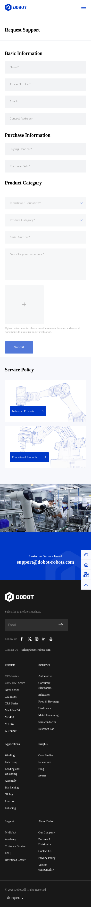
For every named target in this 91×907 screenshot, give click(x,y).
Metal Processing (48, 715)
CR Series (11, 696)
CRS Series (11, 703)
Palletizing (11, 762)
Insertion (10, 801)
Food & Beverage (48, 701)
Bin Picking (12, 787)
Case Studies (45, 755)
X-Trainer (11, 731)
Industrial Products (28, 411)
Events (42, 775)
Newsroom (44, 762)
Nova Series (12, 689)
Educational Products (29, 457)
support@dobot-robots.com (45, 562)
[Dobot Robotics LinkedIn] (44, 639)
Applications (12, 744)
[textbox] (45, 215)
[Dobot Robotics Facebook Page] (21, 639)
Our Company (46, 832)
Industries (44, 665)
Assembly (11, 780)
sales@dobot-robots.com (36, 649)
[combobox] (45, 215)
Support (9, 821)
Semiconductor (47, 722)
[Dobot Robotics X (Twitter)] (30, 639)
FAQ (7, 853)
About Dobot (46, 821)
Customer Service (15, 846)
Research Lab (46, 729)
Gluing (9, 794)
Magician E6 (12, 710)
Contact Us (44, 851)
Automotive (45, 676)
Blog (41, 769)
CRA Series (11, 676)
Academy (10, 839)
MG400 (9, 717)
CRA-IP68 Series (15, 683)
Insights (43, 744)
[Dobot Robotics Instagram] (37, 639)
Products (10, 665)
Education (44, 694)
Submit (19, 359)
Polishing (10, 808)
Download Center (15, 860)
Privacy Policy (46, 858)
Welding (10, 755)
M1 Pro (9, 724)
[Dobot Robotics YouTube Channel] (51, 639)
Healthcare (44, 708)
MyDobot (10, 832)
